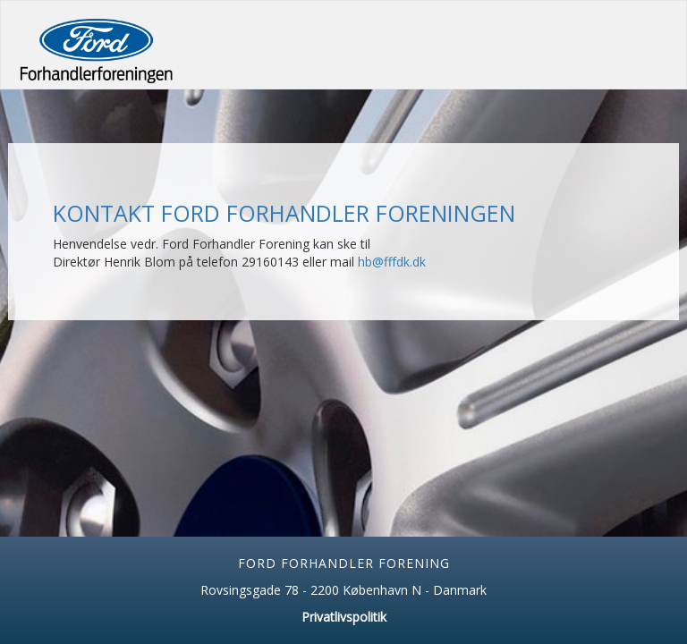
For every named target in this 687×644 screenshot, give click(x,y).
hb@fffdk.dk (392, 261)
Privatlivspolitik (343, 616)
